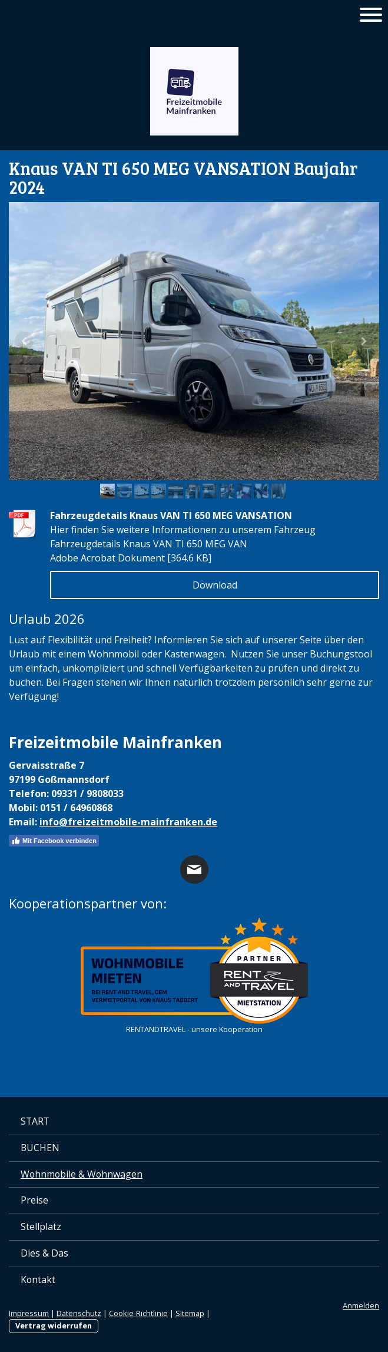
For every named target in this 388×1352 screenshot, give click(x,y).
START (35, 1121)
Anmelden (361, 1305)
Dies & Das (44, 1253)
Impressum (29, 1313)
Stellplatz (41, 1226)
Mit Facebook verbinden (54, 840)
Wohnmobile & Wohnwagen (81, 1174)
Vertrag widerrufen (53, 1325)
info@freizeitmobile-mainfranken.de (128, 821)
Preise (34, 1200)
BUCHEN (40, 1147)
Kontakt (38, 1279)
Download (215, 585)
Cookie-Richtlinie (138, 1313)
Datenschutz (79, 1313)
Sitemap (189, 1313)
